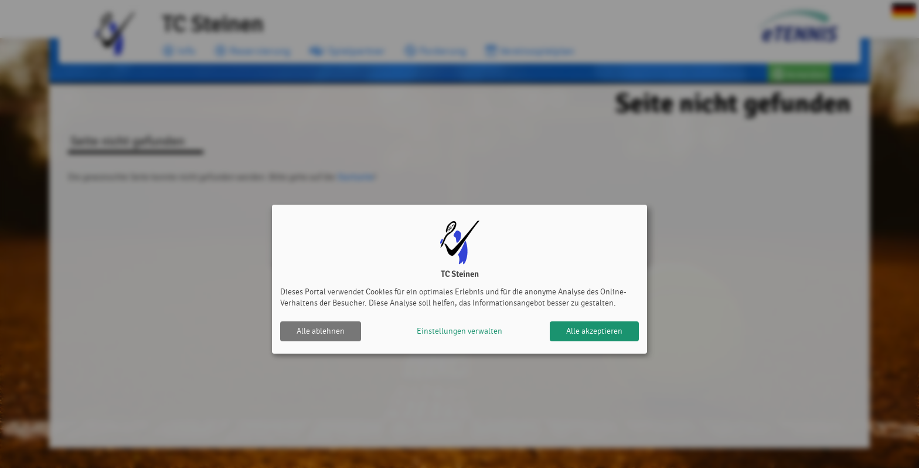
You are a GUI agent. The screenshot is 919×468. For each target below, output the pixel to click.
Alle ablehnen (321, 331)
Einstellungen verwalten (459, 331)
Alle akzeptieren (594, 331)
